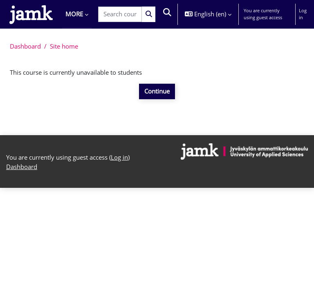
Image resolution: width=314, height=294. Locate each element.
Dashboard (25, 46)
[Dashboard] (31, 14)
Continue (157, 91)
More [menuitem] (74, 13)
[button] (167, 14)
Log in (303, 13)
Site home (64, 46)
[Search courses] (120, 14)
